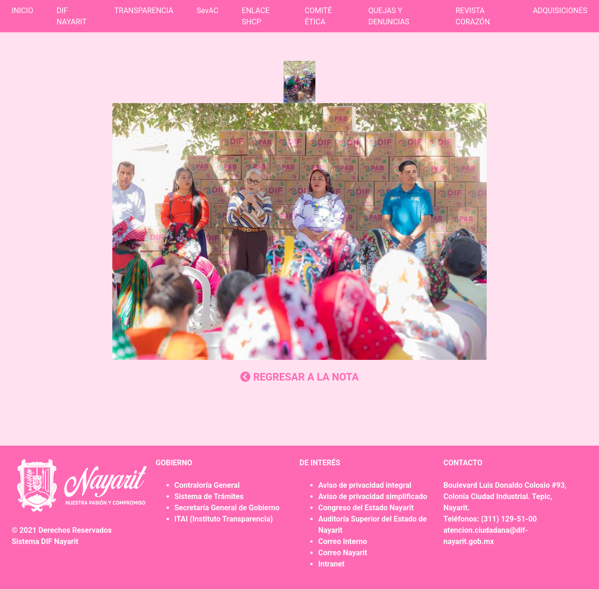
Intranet (331, 563)
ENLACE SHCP (256, 16)
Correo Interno (342, 541)
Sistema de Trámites (209, 496)
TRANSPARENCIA (143, 10)
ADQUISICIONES (560, 10)
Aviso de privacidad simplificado (372, 496)
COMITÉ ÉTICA (318, 16)
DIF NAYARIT (72, 16)
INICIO (22, 10)
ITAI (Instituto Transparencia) (224, 518)
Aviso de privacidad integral (364, 485)
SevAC (207, 10)
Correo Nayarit (342, 552)
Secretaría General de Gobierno (227, 507)
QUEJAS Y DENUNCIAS (388, 16)
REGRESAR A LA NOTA (299, 377)
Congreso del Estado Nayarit (366, 507)
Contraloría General (207, 485)
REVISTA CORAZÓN (472, 16)
